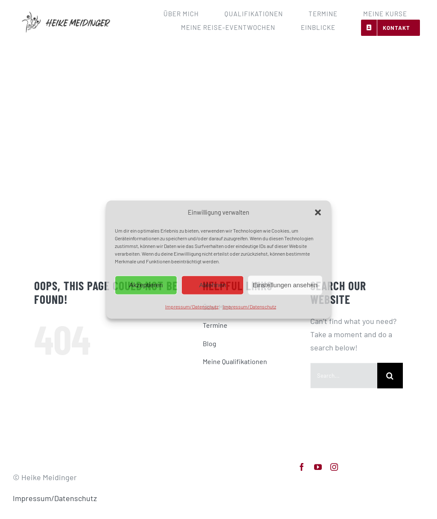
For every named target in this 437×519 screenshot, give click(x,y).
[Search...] (343, 375)
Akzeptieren (146, 285)
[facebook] (302, 467)
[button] (318, 212)
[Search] (390, 375)
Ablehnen (212, 285)
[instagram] (334, 467)
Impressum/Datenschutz (191, 306)
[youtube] (318, 467)
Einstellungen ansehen (285, 285)
